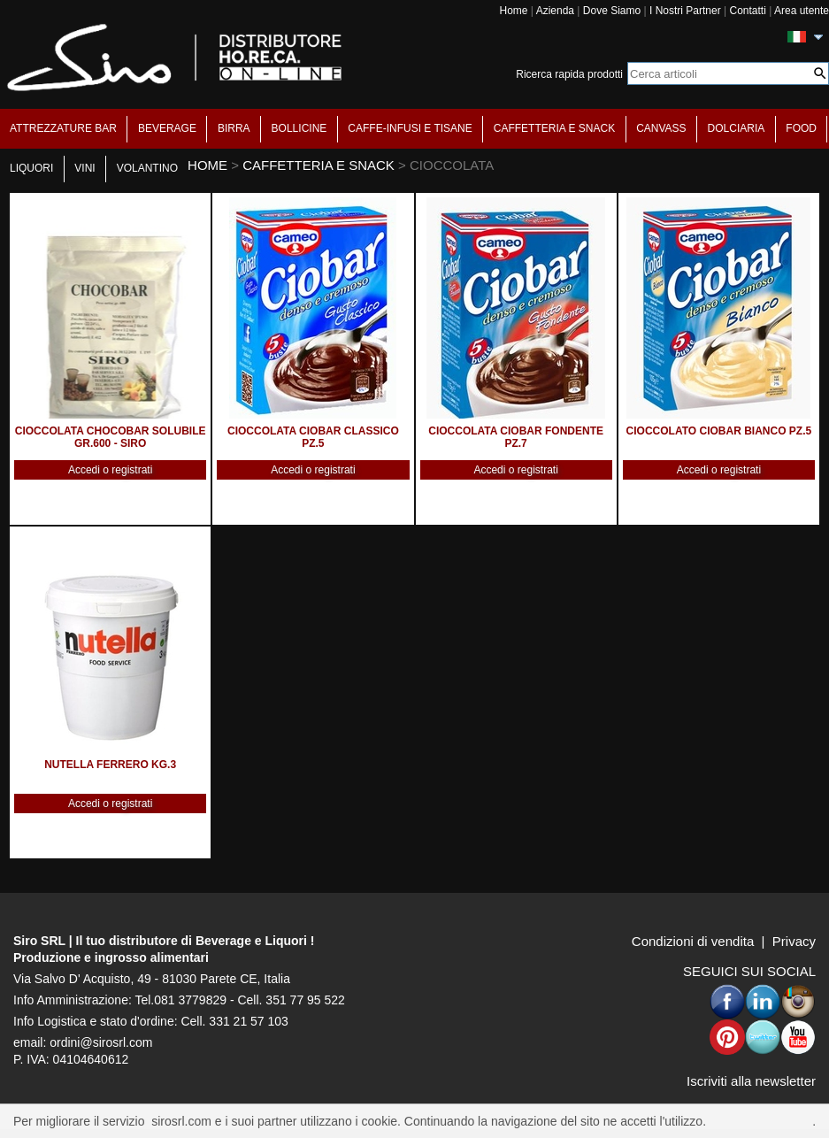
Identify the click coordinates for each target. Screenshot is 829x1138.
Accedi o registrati (110, 470)
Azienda (555, 10)
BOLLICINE (299, 128)
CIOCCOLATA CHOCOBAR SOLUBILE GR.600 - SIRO (110, 437)
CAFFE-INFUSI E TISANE (410, 128)
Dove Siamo (612, 10)
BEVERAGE (167, 128)
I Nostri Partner (685, 10)
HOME (207, 165)
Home (513, 10)
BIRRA (234, 128)
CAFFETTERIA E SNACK (554, 128)
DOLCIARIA (736, 128)
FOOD (801, 128)
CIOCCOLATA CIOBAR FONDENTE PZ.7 (515, 437)
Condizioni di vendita (693, 941)
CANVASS (661, 128)
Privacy (794, 941)
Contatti (747, 10)
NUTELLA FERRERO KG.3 (110, 764)
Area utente (801, 10)
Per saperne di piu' (761, 1121)
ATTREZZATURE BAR (63, 128)
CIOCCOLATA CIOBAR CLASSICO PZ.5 (313, 437)
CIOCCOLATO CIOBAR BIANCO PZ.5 (719, 431)
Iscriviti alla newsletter (751, 1080)
